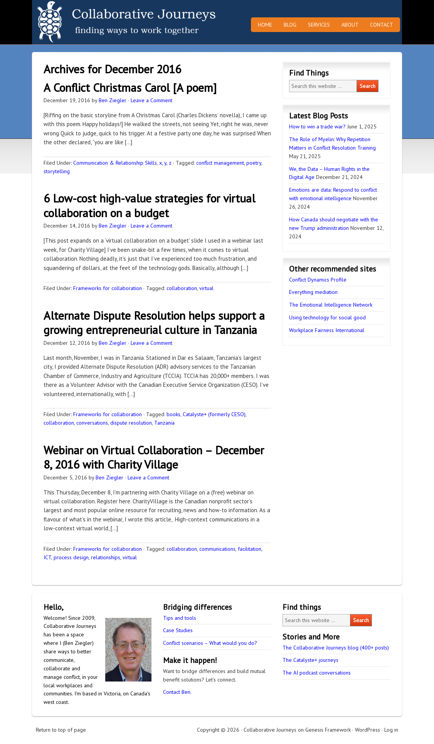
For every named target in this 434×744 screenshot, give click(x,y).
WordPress (367, 729)
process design (71, 557)
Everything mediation (313, 291)
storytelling (57, 171)
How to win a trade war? (317, 126)
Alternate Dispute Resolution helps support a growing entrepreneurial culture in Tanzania (154, 322)
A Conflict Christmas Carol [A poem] (130, 87)
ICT (47, 557)
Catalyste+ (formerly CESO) (214, 414)
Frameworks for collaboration (107, 288)
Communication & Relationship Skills (115, 162)
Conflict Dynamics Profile (318, 279)
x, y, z (165, 162)
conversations (92, 422)
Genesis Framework (328, 729)
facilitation (249, 548)
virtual (206, 288)
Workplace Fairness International (326, 330)
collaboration (182, 288)
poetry (253, 162)
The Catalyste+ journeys (310, 659)
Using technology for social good (327, 317)
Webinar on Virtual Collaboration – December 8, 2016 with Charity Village (154, 457)
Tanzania (164, 422)
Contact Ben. (177, 691)
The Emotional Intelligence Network (330, 304)
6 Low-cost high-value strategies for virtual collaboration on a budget (149, 205)
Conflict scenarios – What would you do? (210, 642)
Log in (391, 729)
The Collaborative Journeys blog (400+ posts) (336, 647)
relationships (105, 557)
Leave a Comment (151, 100)
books (173, 414)
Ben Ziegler (112, 100)
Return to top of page (61, 729)
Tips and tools (179, 617)
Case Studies (178, 630)
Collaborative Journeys (99, 22)
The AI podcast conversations (317, 672)
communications (217, 548)
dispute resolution (131, 422)
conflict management (220, 162)
